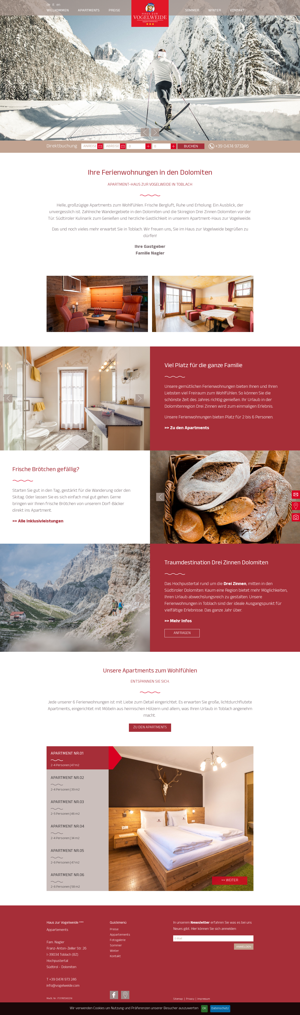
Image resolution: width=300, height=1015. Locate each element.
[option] (150, 70)
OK (204, 1008)
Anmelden (243, 946)
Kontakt (237, 11)
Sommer (192, 11)
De (48, 5)
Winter (214, 11)
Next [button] (155, 132)
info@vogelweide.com (63, 986)
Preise (114, 11)
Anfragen (182, 633)
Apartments (89, 11)
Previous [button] (145, 132)
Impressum (203, 999)
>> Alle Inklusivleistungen (37, 521)
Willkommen (58, 11)
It (53, 5)
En (58, 5)
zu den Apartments (150, 728)
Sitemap (178, 999)
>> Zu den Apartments (186, 428)
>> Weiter (229, 881)
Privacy (190, 999)
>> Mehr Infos (178, 621)
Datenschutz (220, 1008)
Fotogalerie (118, 940)
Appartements (120, 935)
